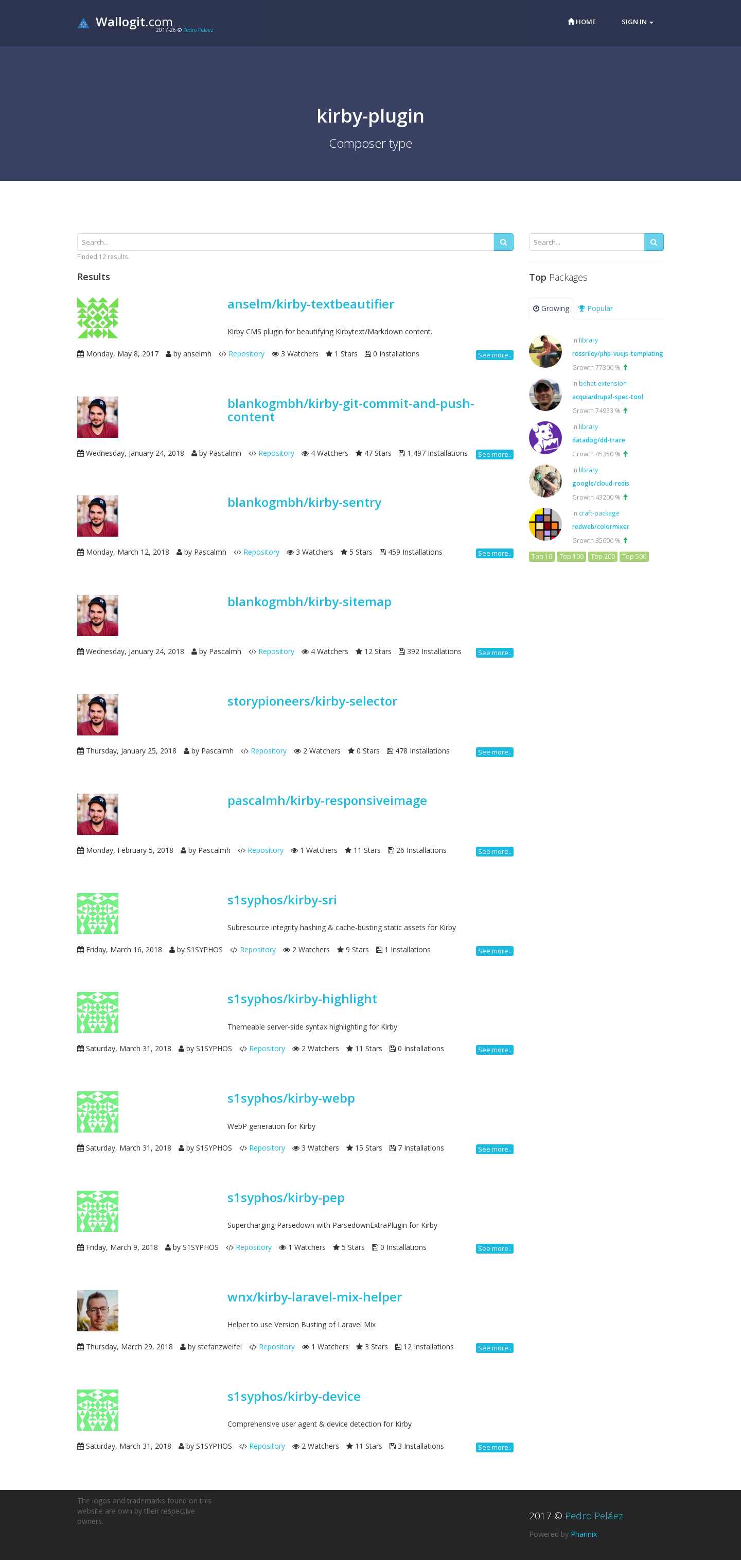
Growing (551, 308)
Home (582, 21)
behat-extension (603, 383)
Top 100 (571, 556)
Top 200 (603, 556)
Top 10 (542, 556)
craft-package (599, 513)
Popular (595, 308)
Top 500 (634, 556)
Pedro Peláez (198, 29)
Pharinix (584, 1534)
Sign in (638, 21)
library (588, 340)
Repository (246, 353)
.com (125, 21)
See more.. (494, 355)
